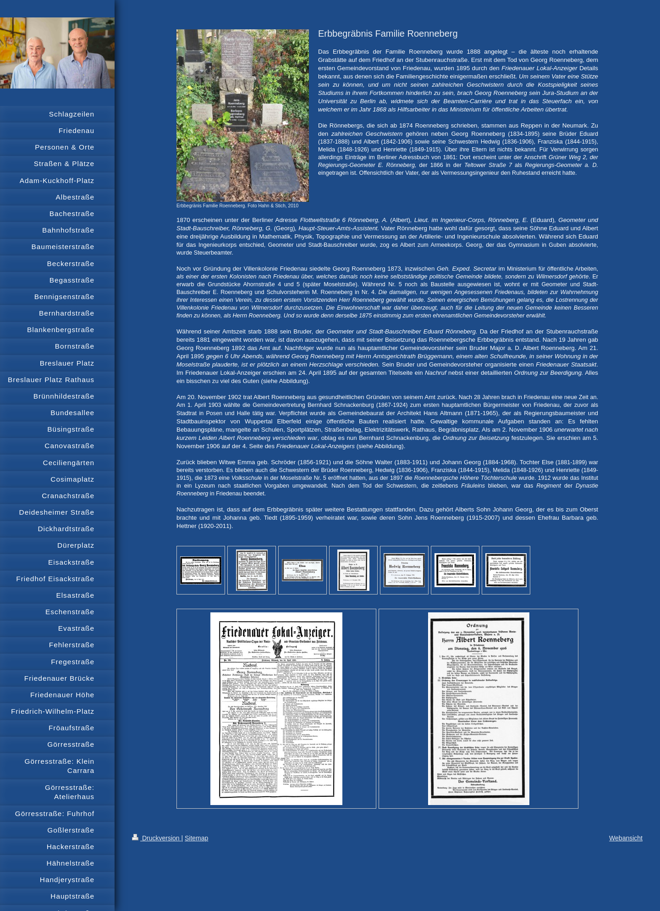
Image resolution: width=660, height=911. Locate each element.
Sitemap (196, 838)
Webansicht (626, 838)
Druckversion (156, 838)
